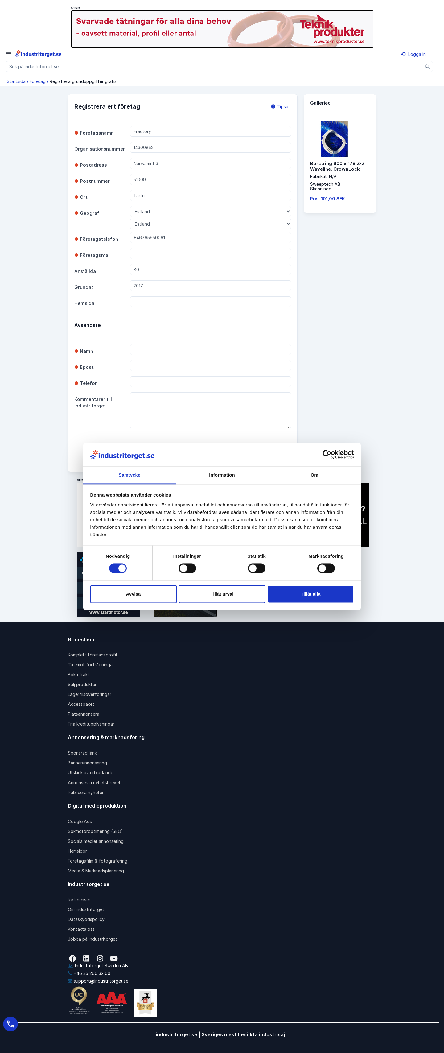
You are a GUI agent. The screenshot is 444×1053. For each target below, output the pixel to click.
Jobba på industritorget (92, 939)
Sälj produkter (82, 684)
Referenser (79, 899)
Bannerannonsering (87, 762)
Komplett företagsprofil (92, 654)
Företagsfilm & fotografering (97, 861)
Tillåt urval (222, 594)
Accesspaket (81, 704)
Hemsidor (77, 851)
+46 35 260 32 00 (89, 973)
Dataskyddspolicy (86, 919)
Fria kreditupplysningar (91, 723)
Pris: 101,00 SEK (327, 198)
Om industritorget (86, 909)
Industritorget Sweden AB (98, 965)
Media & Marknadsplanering (96, 870)
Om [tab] (314, 474)
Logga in (413, 54)
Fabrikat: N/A (323, 176)
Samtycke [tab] (130, 474)
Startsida (16, 81)
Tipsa (279, 106)
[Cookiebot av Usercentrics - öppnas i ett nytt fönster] (327, 454)
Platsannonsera (83, 714)
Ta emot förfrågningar (91, 664)
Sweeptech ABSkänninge (325, 186)
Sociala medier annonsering (96, 841)
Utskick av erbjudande (90, 772)
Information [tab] (222, 474)
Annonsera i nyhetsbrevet (94, 782)
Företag (38, 81)
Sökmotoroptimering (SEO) (95, 831)
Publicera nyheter (86, 792)
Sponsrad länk (82, 752)
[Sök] (427, 66)
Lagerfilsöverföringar (89, 694)
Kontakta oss (81, 929)
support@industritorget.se (98, 981)
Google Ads (80, 821)
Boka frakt (78, 674)
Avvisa (133, 594)
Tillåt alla (311, 594)
